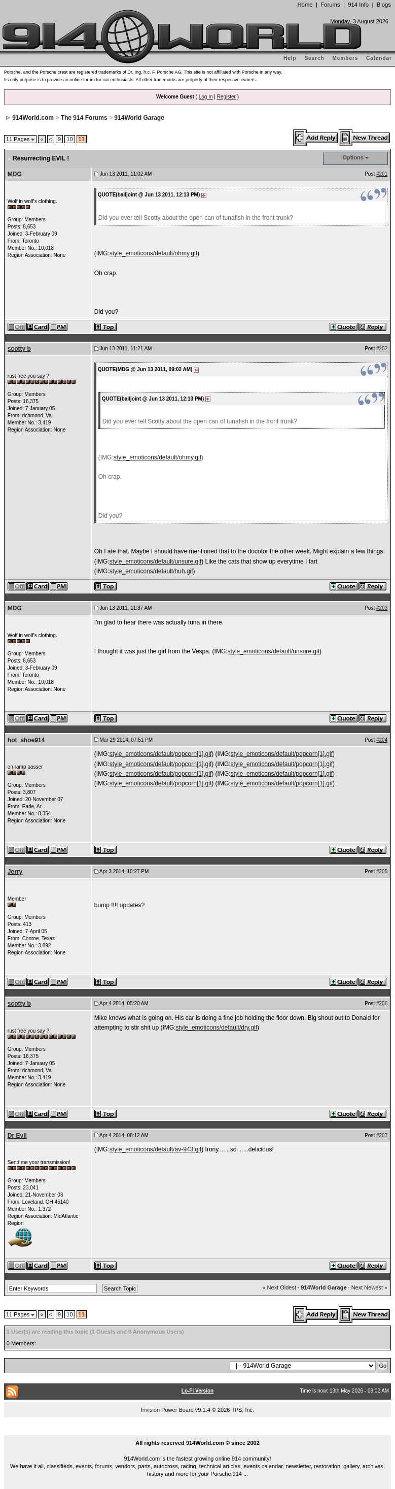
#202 (381, 348)
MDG (15, 174)
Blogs (384, 5)
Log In (206, 97)
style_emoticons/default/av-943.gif (155, 1149)
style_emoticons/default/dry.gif (217, 1027)
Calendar (379, 58)
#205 (381, 871)
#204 (381, 740)
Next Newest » (369, 1287)
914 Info (358, 5)
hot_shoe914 (26, 740)
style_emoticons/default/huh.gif (151, 571)
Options (353, 157)
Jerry (15, 871)
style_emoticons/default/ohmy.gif (153, 253)
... (197, 1431)
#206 (381, 1003)
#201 (381, 174)
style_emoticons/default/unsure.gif (155, 561)
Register (226, 97)
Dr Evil (17, 1135)
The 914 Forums (84, 117)
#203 (381, 608)
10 (69, 139)
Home (304, 5)
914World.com (33, 117)
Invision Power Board (167, 1410)
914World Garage (139, 117)
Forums (330, 5)
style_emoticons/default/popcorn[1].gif (160, 753)
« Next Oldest (279, 1287)
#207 (381, 1135)
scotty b (19, 348)
